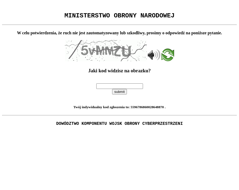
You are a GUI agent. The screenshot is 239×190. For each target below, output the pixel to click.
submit (119, 93)
